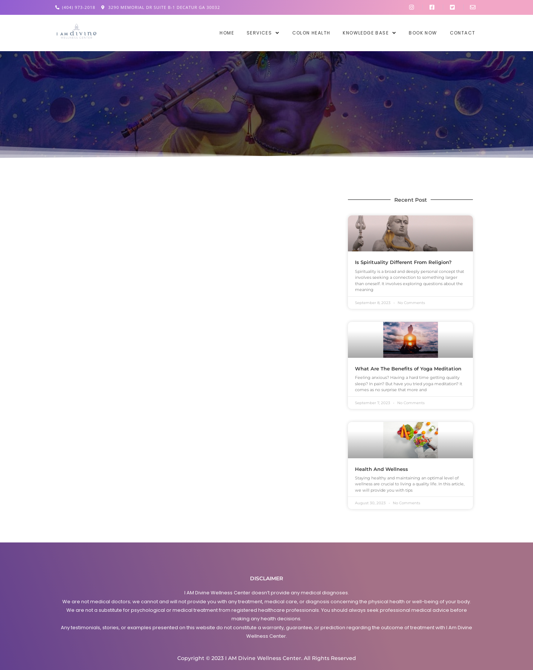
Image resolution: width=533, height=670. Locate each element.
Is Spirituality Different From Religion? (403, 262)
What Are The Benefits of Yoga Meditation (408, 369)
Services (263, 33)
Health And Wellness (381, 469)
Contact (463, 33)
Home (227, 33)
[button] (263, 33)
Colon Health (311, 33)
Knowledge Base (369, 33)
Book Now (423, 33)
